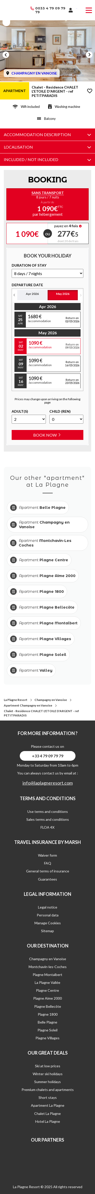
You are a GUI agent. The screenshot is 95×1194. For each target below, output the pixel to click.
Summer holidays (47, 1082)
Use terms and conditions (47, 811)
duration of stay (29, 265)
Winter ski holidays (48, 1074)
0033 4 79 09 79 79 (50, 10)
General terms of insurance (47, 871)
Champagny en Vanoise (50, 700)
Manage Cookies (47, 923)
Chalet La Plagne (47, 1113)
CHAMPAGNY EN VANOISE (34, 73)
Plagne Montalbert (47, 974)
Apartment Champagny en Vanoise (28, 705)
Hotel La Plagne (47, 1121)
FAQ (47, 863)
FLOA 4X (47, 827)
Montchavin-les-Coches (48, 967)
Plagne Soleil (47, 1030)
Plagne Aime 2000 (47, 998)
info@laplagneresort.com (48, 783)
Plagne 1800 (48, 1014)
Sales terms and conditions (47, 819)
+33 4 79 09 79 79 (47, 755)
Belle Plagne (47, 1022)
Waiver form (47, 855)
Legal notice (47, 907)
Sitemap (47, 931)
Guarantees (47, 879)
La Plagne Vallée (47, 982)
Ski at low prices (47, 1066)
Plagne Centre (47, 990)
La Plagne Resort (15, 700)
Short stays (48, 1097)
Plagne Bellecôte (47, 1006)
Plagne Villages (47, 1038)
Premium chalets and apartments (48, 1089)
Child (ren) (60, 411)
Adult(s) (20, 411)
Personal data (48, 915)
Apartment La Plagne (47, 1105)
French (76, 8)
